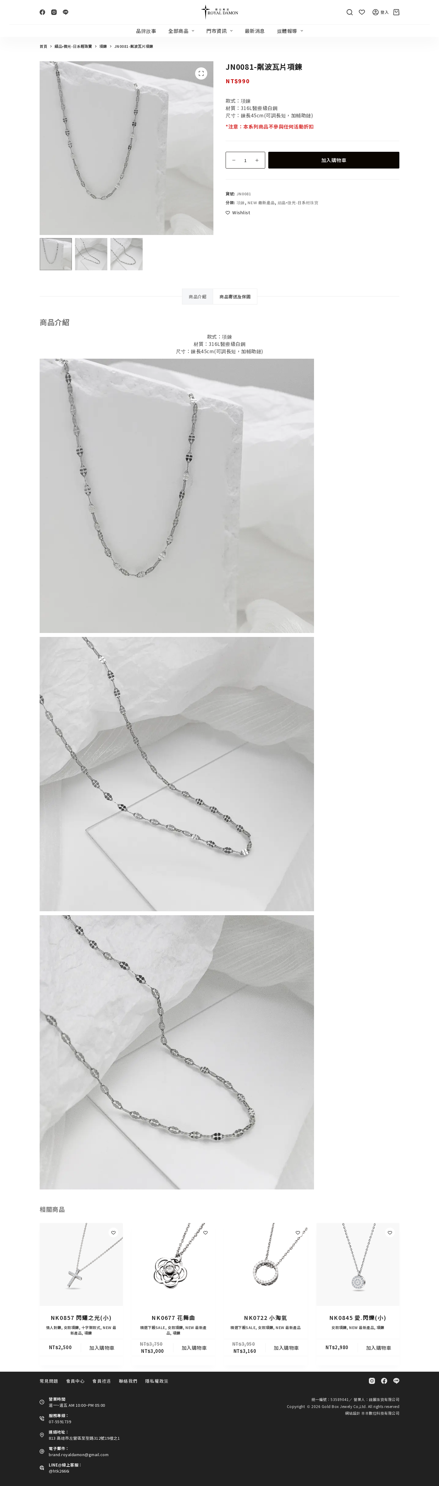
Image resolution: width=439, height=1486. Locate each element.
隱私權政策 (157, 1381)
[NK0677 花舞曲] (173, 1264)
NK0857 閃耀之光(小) (81, 1317)
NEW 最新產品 (261, 202)
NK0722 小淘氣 (265, 1317)
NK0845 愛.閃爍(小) (358, 1317)
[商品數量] (245, 160)
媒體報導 (291, 30)
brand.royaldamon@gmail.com (79, 1454)
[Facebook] (42, 12)
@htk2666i (59, 1471)
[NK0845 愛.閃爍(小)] (358, 1264)
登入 (381, 12)
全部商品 (182, 30)
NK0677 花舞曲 (173, 1317)
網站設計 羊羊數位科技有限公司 (372, 1413)
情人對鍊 (53, 1327)
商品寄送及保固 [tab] (235, 296)
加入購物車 (334, 160)
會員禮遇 (101, 1381)
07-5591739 (60, 1421)
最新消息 (255, 30)
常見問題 (49, 1381)
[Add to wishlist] (238, 212)
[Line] (65, 12)
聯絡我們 (128, 1381)
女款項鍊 (71, 1327)
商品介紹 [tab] (197, 296)
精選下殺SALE (152, 1327)
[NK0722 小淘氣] (265, 1264)
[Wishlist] (362, 12)
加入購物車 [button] (102, 1347)
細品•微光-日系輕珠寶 (298, 202)
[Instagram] (54, 12)
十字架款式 (91, 1327)
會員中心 (75, 1381)
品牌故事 (146, 30)
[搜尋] (350, 12)
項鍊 (241, 202)
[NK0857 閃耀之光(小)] (81, 1264)
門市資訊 (220, 30)
